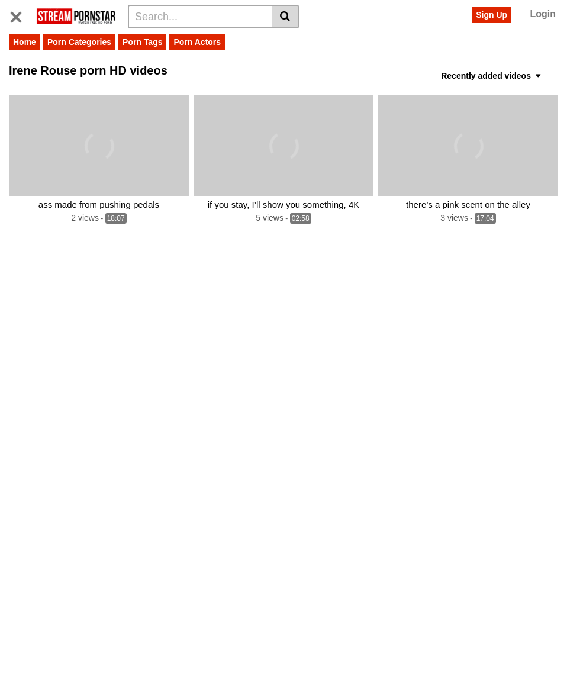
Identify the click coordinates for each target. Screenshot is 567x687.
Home (24, 42)
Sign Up (491, 15)
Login (543, 14)
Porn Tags (142, 42)
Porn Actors (197, 42)
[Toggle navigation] (20, 15)
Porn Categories (79, 42)
